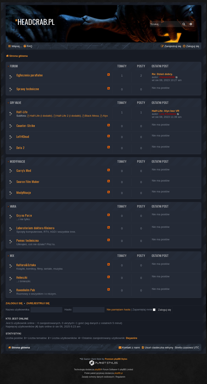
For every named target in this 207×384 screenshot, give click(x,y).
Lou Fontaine (167, 113)
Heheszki (21, 277)
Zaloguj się (14, 303)
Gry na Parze (24, 215)
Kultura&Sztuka (26, 264)
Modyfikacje (17, 161)
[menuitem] (27, 46)
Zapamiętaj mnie (143, 309)
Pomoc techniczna (27, 240)
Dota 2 (20, 147)
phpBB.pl (118, 373)
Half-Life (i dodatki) (39, 115)
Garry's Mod (23, 170)
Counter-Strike (25, 125)
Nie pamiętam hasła (118, 309)
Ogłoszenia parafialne (29, 75)
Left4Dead (22, 136)
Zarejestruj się (38, 303)
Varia (13, 206)
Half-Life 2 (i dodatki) (67, 115)
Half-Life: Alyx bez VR (165, 110)
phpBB (98, 369)
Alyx (104, 115)
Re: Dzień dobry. (162, 74)
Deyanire (131, 338)
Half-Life (21, 111)
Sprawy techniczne (27, 88)
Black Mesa (90, 115)
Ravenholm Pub (25, 289)
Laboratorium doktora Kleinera (35, 227)
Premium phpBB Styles (116, 359)
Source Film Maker (27, 181)
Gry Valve (15, 102)
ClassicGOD (167, 77)
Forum (14, 66)
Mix (12, 255)
